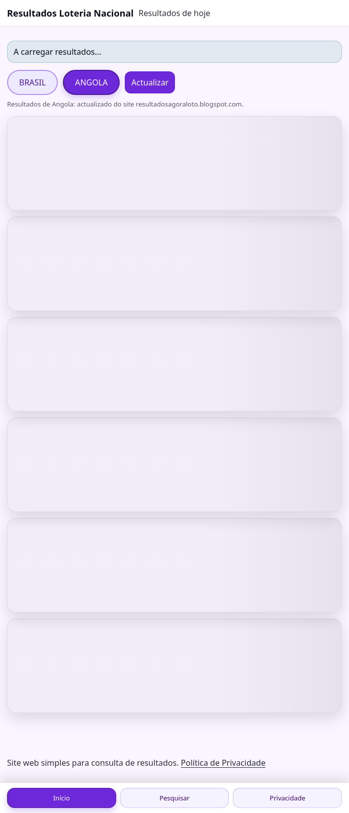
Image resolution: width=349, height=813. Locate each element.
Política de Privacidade (223, 762)
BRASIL (32, 82)
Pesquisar (174, 797)
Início (61, 797)
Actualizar (149, 82)
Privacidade (287, 797)
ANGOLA (91, 82)
